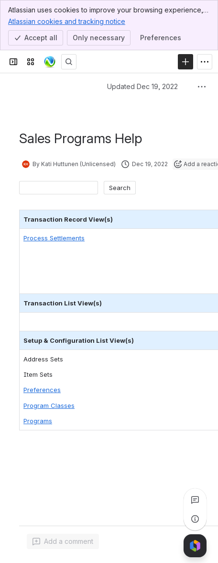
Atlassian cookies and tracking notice (66, 21)
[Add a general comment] (63, 541)
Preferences (42, 390)
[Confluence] (49, 61)
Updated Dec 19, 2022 (142, 86)
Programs (37, 421)
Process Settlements (54, 238)
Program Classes (49, 405)
